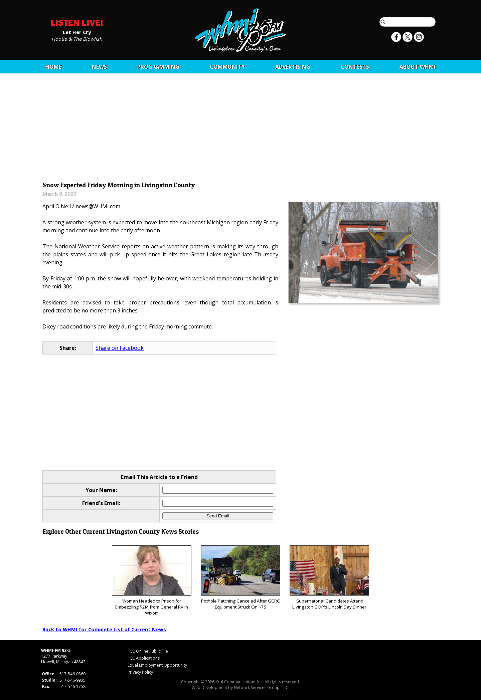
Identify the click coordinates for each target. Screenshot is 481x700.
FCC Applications (144, 658)
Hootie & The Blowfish (76, 38)
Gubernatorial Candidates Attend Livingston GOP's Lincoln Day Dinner (329, 577)
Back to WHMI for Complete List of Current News (104, 629)
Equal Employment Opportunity (157, 665)
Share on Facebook (120, 348)
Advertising (292, 66)
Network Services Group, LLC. (261, 687)
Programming (158, 66)
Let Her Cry (77, 31)
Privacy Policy (140, 672)
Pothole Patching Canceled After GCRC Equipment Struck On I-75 (240, 577)
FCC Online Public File (148, 651)
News (99, 66)
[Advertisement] (241, 129)
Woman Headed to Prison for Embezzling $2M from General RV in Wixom (151, 580)
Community (227, 66)
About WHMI (417, 66)
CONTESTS (355, 66)
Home (53, 66)
